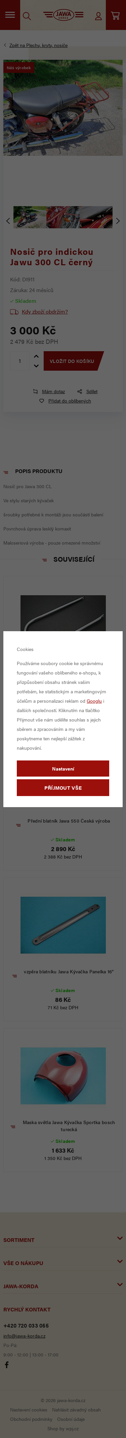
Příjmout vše (63, 787)
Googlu (94, 700)
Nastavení (63, 768)
